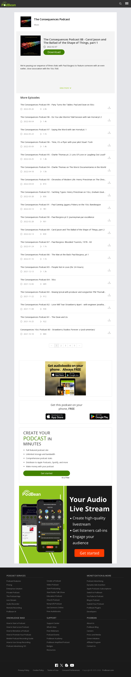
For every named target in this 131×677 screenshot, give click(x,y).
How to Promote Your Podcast (19, 634)
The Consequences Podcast (52, 19)
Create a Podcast (54, 581)
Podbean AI (11, 611)
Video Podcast (53, 584)
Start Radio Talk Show (56, 592)
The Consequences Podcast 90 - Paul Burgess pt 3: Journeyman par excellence (57, 217)
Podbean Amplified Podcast (58, 642)
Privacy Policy (23, 670)
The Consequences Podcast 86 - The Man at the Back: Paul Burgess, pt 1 (54, 254)
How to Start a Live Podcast (18, 627)
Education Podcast (54, 596)
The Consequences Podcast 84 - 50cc (38, 279)
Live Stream (11, 600)
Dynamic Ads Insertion (96, 585)
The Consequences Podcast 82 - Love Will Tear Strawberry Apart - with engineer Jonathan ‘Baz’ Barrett (63, 304)
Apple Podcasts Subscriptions (99, 588)
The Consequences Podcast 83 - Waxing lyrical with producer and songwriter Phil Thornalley (63, 292)
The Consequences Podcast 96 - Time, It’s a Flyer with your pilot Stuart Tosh (56, 142)
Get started (46, 473)
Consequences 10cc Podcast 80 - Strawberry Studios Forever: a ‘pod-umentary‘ (57, 329)
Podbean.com (108, 670)
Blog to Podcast (93, 600)
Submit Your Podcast (95, 604)
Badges (50, 646)
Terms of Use (52, 670)
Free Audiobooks (54, 611)
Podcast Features (14, 581)
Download (54, 52)
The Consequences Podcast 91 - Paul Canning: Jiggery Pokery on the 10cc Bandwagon (60, 204)
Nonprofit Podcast (54, 604)
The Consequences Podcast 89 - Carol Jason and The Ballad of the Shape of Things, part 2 (62, 229)
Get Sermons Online (55, 607)
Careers (90, 631)
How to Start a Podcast (16, 623)
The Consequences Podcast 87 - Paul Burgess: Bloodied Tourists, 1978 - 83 (56, 242)
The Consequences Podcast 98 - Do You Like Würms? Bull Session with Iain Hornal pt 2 (61, 117)
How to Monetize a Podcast (18, 631)
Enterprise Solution (14, 588)
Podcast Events (53, 634)
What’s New (51, 627)
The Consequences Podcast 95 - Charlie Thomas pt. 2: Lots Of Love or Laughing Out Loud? (62, 154)
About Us (90, 623)
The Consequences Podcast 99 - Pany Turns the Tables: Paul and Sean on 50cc (57, 104)
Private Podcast (13, 592)
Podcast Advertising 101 (16, 646)
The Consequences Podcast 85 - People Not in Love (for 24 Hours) (51, 267)
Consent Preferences (71, 670)
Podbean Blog (92, 627)
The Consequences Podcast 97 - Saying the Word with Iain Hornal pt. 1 (53, 129)
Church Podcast (53, 600)
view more (65, 88)
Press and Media (94, 634)
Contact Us (91, 646)
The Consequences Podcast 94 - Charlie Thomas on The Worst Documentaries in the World (63, 167)
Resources (51, 650)
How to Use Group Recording (18, 642)
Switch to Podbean (94, 592)
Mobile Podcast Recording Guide (20, 638)
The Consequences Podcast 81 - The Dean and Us (44, 317)
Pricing (9, 585)
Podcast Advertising (95, 581)
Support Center (53, 623)
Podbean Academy (54, 638)
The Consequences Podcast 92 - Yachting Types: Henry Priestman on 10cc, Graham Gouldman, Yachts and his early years (63, 192)
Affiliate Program (94, 642)
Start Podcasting (53, 588)
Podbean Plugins (94, 607)
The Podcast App (13, 596)
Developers (91, 611)
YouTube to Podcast (95, 596)
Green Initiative (93, 638)
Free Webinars (53, 631)
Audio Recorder (13, 604)
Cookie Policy (38, 670)
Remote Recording (14, 607)
